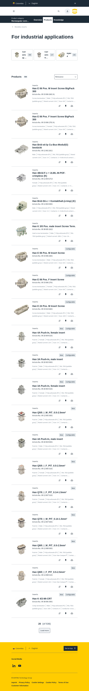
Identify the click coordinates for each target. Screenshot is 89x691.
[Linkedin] (13, 665)
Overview (38, 20)
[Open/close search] (58, 11)
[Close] (75, 3)
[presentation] (33, 3)
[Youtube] (19, 665)
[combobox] (64, 76)
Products (48, 20)
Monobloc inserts (19, 27)
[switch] (60, 106)
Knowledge (59, 20)
